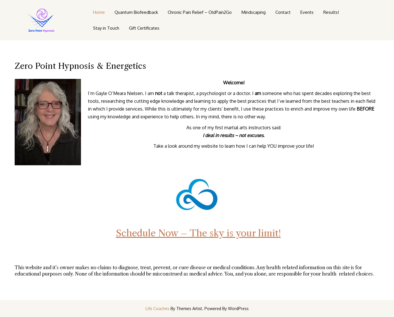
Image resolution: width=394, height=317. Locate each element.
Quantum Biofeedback (136, 12)
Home (99, 12)
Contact (283, 12)
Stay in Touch (106, 28)
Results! (331, 12)
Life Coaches (157, 308)
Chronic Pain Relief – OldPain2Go (200, 12)
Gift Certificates (144, 28)
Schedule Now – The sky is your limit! (198, 233)
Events (307, 12)
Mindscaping (254, 12)
